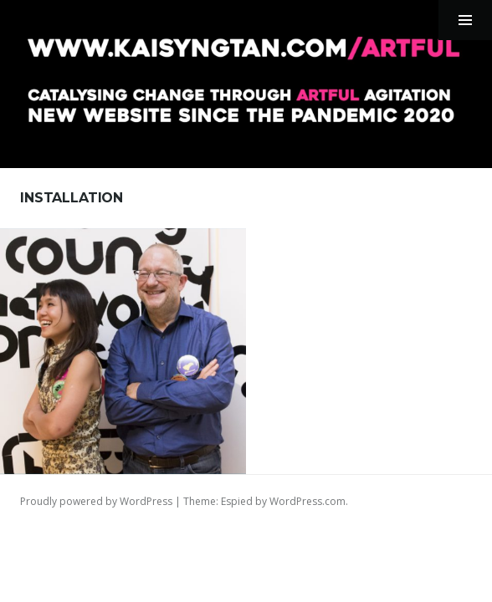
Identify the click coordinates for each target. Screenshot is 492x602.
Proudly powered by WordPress (96, 501)
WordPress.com (307, 501)
